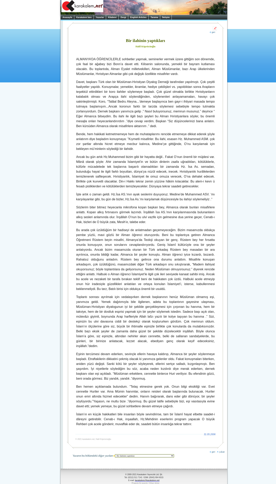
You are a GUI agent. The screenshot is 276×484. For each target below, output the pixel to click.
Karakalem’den (84, 17)
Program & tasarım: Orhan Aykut (145, 483)
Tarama (154, 17)
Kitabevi (112, 17)
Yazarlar (100, 17)
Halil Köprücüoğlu (145, 46)
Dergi (123, 17)
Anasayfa (67, 17)
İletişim (166, 17)
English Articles (138, 17)
